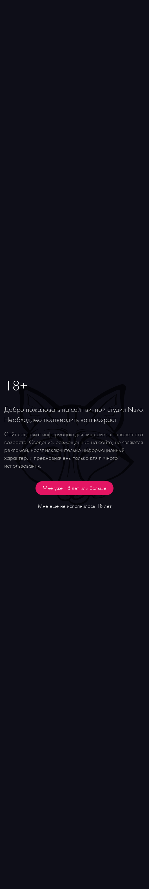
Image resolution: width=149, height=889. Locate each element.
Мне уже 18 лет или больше (74, 488)
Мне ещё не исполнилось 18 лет (75, 506)
